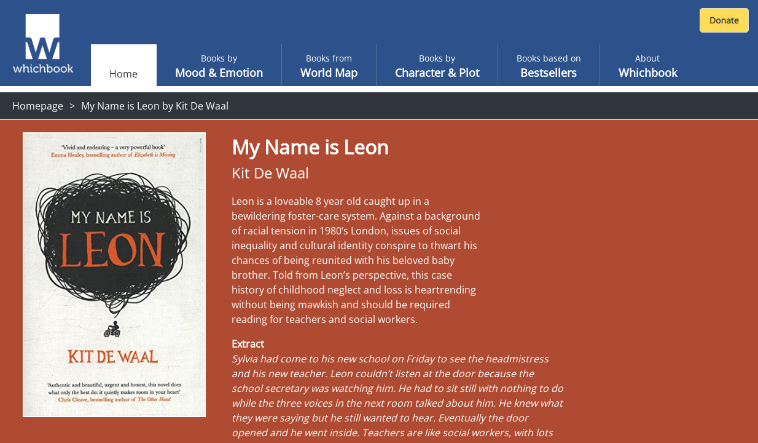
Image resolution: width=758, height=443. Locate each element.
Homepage (37, 106)
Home (123, 74)
